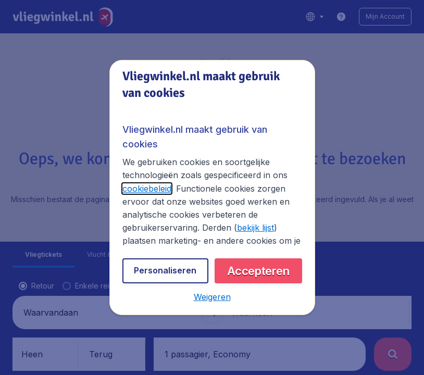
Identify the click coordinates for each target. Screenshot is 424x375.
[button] (212, 297)
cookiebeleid (146, 188)
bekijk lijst (255, 227)
